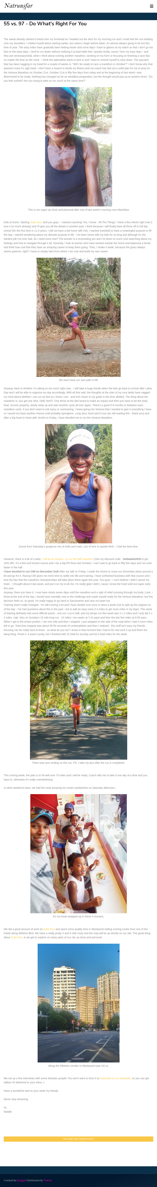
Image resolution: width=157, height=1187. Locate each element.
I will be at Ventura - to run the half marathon (68, 559)
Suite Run (36, 222)
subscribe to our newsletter (115, 1078)
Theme (47, 1180)
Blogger (21, 1180)
